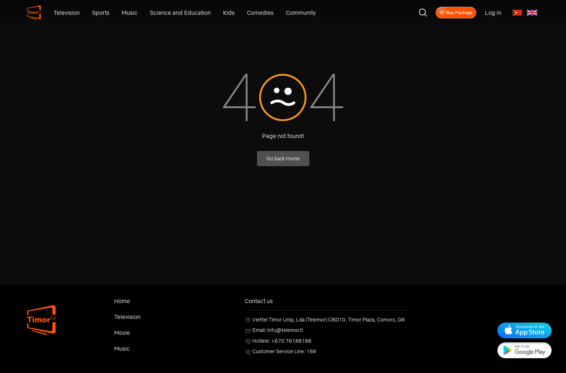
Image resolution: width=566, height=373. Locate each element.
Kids (229, 12)
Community (301, 12)
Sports (100, 12)
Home (122, 301)
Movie (122, 332)
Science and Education (180, 12)
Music (130, 12)
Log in (493, 12)
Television (66, 12)
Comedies (260, 12)
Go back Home (283, 158)
